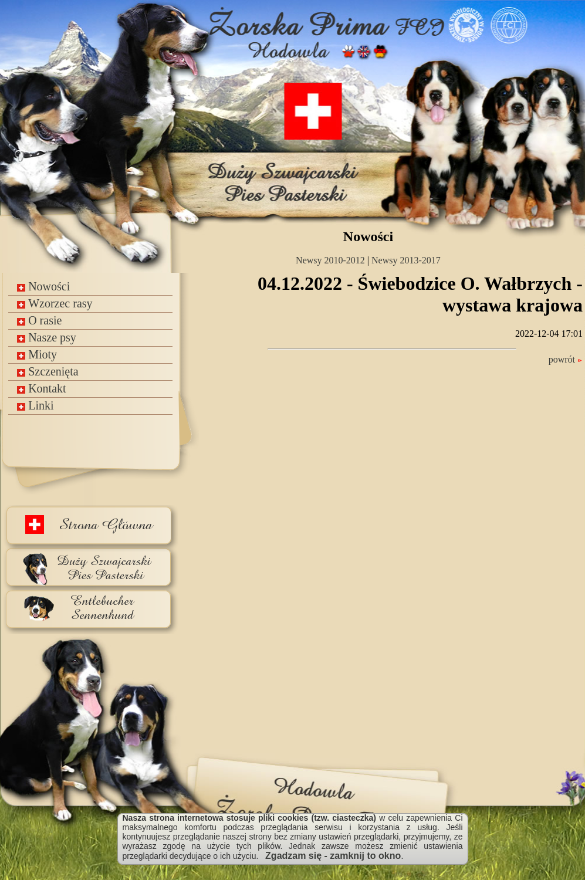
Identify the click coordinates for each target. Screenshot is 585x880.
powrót (566, 359)
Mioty (37, 354)
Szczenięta (48, 371)
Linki (35, 405)
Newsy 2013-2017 (406, 260)
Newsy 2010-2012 (330, 260)
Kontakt (41, 388)
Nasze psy (46, 337)
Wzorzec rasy (54, 303)
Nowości (43, 286)
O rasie (39, 320)
